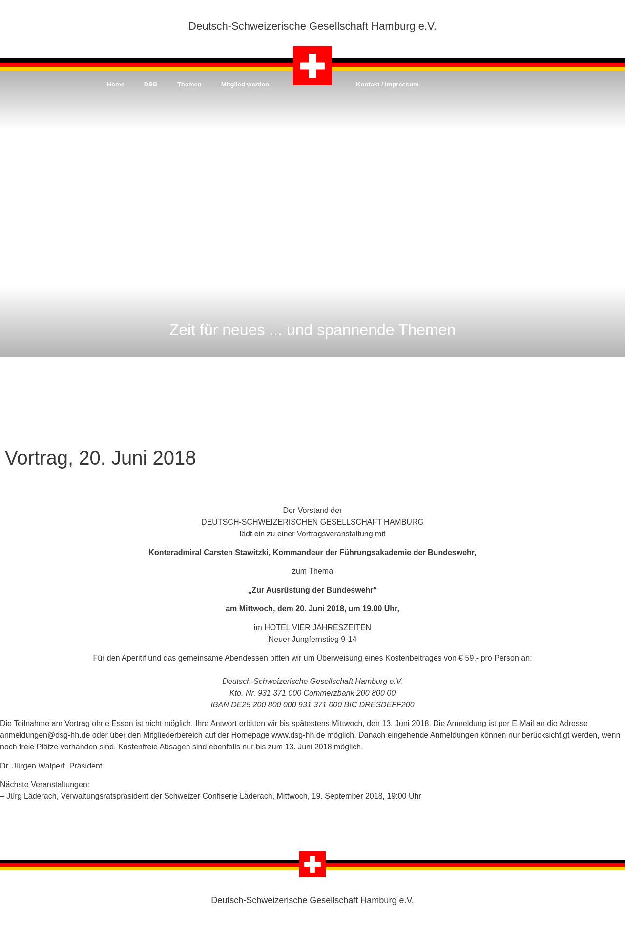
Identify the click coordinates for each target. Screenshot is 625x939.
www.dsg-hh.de (298, 735)
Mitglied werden (245, 84)
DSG (151, 84)
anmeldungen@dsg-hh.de (45, 735)
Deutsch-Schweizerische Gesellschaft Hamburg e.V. (312, 26)
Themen (189, 84)
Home (116, 84)
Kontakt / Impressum (387, 84)
